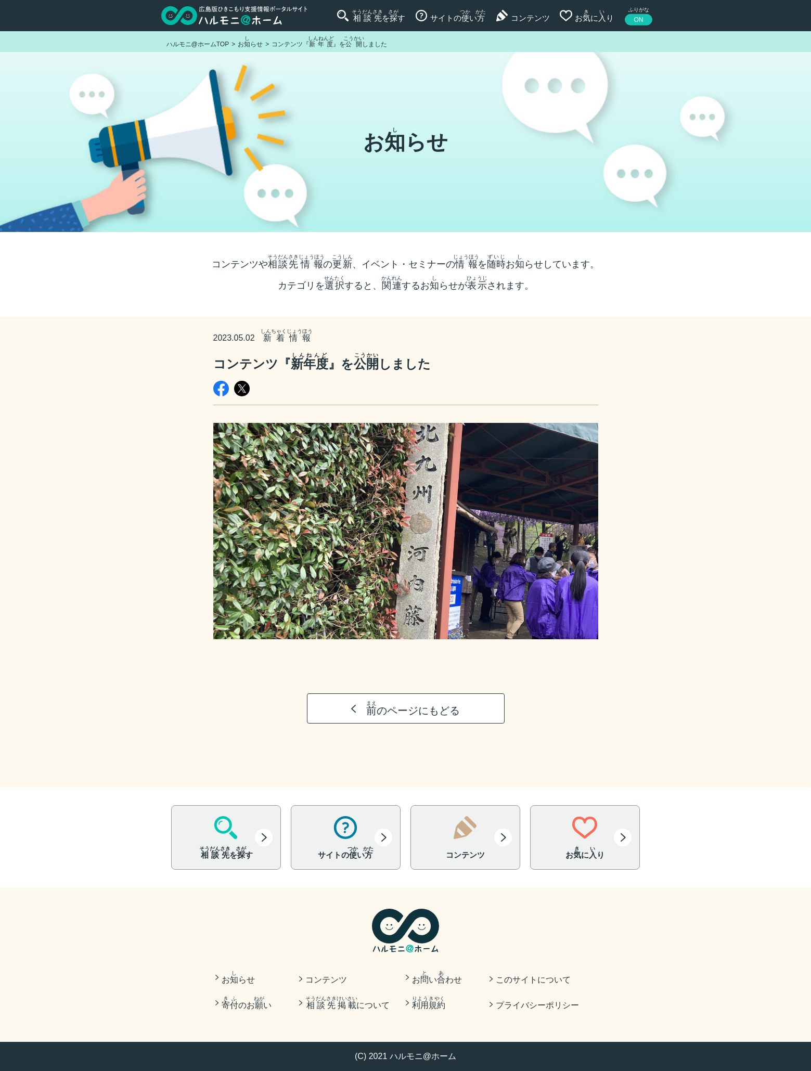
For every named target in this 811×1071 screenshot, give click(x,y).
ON (638, 19)
